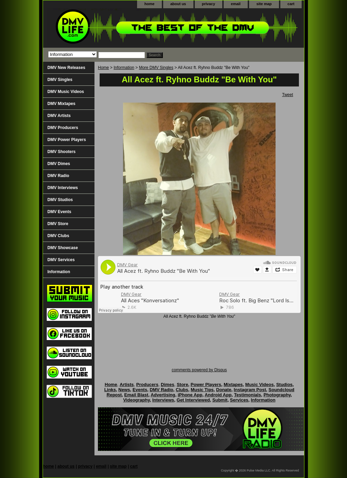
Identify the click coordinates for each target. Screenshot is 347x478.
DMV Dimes (58, 163)
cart (291, 4)
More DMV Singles (156, 67)
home (149, 4)
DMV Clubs (58, 235)
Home (103, 67)
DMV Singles (59, 79)
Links (110, 389)
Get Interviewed (193, 400)
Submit (219, 400)
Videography (136, 400)
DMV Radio (58, 175)
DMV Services (61, 259)
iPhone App (190, 394)
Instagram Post (250, 389)
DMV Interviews (62, 187)
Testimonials (247, 394)
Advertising (162, 394)
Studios (284, 384)
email (235, 4)
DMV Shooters (61, 151)
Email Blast (136, 394)
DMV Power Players (66, 139)
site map (264, 4)
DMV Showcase (62, 247)
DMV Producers (62, 127)
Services (239, 400)
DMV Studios (60, 199)
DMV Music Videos (65, 91)
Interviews (163, 400)
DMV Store (57, 223)
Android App (218, 394)
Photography (277, 394)
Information (124, 67)
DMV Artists (59, 115)
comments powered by (199, 370)
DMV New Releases (66, 67)
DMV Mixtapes (61, 103)
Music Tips (202, 389)
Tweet (287, 94)
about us (178, 4)
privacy (208, 4)
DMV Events (59, 211)
